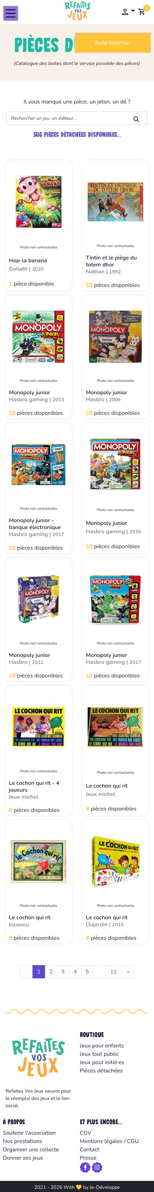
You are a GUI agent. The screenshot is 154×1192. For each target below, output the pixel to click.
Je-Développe (105, 1187)
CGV (85, 1133)
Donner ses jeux (23, 1158)
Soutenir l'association (29, 1133)
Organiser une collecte (31, 1149)
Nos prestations (22, 1141)
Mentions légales (101, 1141)
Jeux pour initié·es (102, 1062)
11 (113, 972)
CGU (133, 1141)
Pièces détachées (101, 1071)
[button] (128, 11)
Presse (88, 1158)
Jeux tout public (99, 1054)
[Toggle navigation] (11, 13)
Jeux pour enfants (102, 1046)
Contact (89, 1149)
